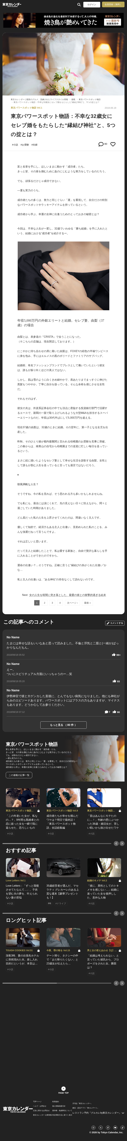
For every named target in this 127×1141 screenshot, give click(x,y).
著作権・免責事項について (62, 1110)
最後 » (87, 602)
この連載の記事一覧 (19, 775)
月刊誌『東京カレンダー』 (82, 1103)
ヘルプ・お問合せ (39, 1106)
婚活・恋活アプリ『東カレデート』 (85, 1108)
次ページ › (72, 602)
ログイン (91, 4)
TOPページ (37, 1102)
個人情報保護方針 (58, 1106)
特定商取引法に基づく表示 (62, 1115)
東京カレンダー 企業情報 (42, 1115)
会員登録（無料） (113, 4)
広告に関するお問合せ (41, 1110)
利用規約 (55, 1102)
